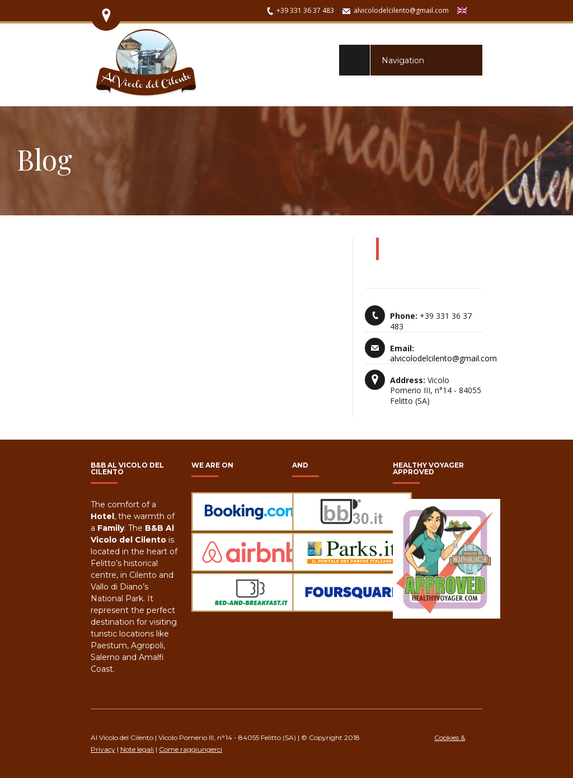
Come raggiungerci (190, 749)
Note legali (137, 749)
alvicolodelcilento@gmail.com (401, 10)
